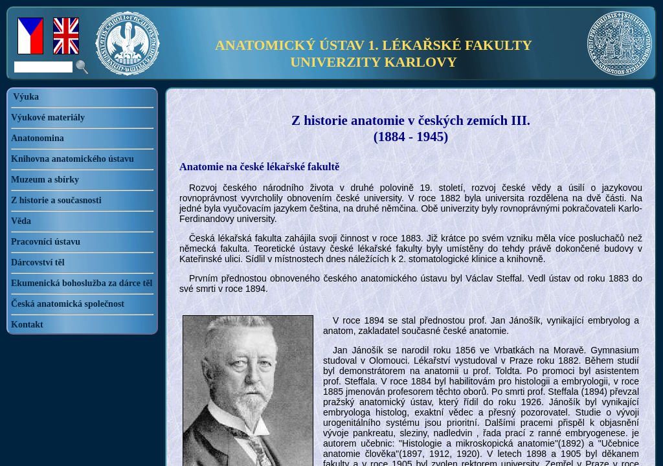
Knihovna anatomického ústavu (72, 159)
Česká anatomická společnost (67, 304)
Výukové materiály (48, 117)
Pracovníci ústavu (45, 242)
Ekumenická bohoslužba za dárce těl (81, 283)
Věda (21, 221)
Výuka (26, 97)
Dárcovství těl (38, 262)
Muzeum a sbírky (45, 179)
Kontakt (27, 324)
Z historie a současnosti (56, 200)
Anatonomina (37, 138)
